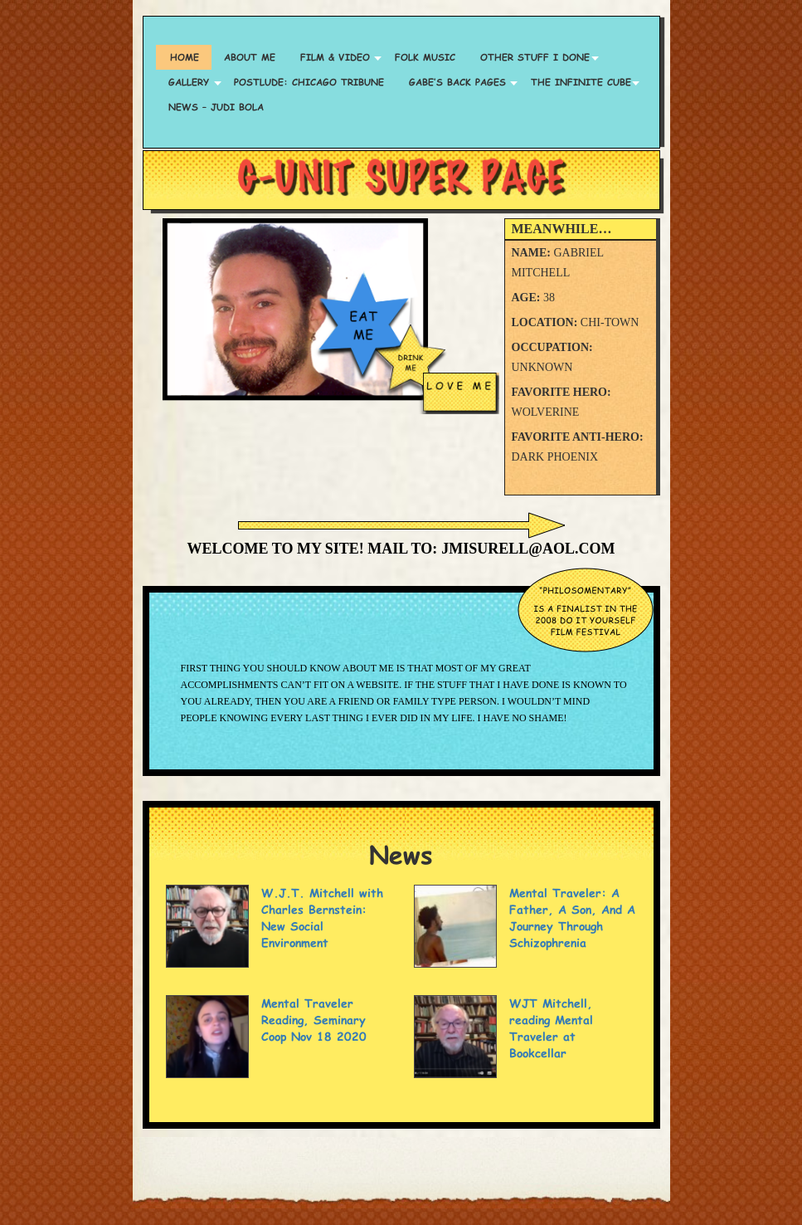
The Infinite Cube (581, 82)
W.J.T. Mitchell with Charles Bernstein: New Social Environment (322, 917)
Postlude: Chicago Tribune (309, 82)
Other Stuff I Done (535, 57)
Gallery (188, 82)
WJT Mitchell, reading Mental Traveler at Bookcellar (551, 1028)
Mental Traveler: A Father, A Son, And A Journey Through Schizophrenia (572, 917)
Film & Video (335, 57)
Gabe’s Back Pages (457, 82)
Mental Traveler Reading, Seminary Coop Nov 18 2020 (314, 1019)
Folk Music (425, 57)
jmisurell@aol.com (528, 548)
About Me (249, 57)
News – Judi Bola (216, 106)
